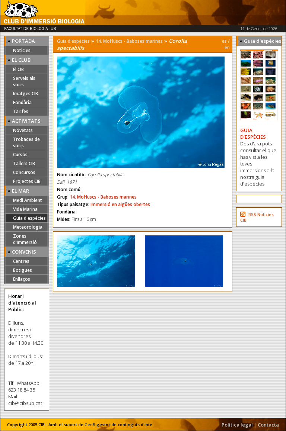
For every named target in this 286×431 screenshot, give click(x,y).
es (224, 41)
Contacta (268, 424)
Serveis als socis (24, 81)
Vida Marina (25, 209)
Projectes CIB (27, 181)
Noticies (22, 50)
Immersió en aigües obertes (120, 204)
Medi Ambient (27, 200)
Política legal (237, 424)
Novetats (23, 130)
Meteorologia (27, 227)
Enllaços (21, 279)
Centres (21, 261)
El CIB (18, 69)
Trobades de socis (26, 142)
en (227, 47)
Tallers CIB (24, 163)
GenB (90, 424)
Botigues (22, 270)
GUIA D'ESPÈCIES (253, 133)
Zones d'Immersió (25, 239)
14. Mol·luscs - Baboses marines (129, 41)
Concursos (24, 172)
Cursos (20, 154)
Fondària (22, 102)
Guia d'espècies (29, 218)
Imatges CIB (25, 93)
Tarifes (20, 111)
